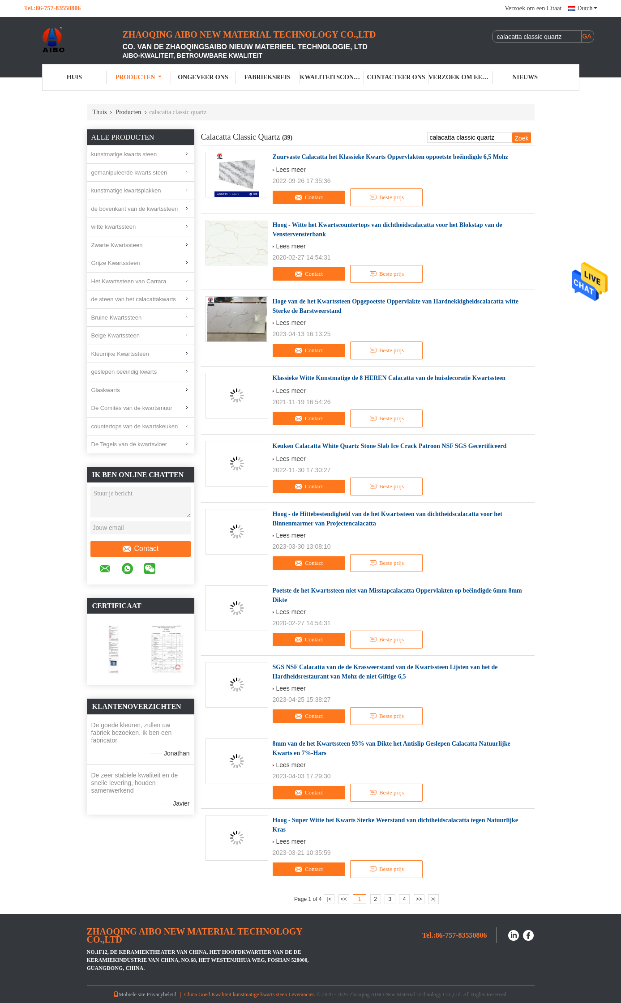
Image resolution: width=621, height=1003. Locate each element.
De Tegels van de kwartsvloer (129, 444)
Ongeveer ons (203, 77)
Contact (140, 549)
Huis (74, 77)
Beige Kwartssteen (115, 335)
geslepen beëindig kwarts (124, 371)
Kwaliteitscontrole (332, 77)
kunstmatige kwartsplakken (126, 190)
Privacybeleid (161, 994)
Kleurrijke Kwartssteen (120, 353)
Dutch (587, 8)
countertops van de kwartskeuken (134, 426)
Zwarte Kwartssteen (117, 245)
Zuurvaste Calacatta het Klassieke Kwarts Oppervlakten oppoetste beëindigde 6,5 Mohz (391, 157)
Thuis (100, 112)
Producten (139, 77)
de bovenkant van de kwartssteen (134, 208)
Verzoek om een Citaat (533, 8)
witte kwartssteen (113, 226)
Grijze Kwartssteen (115, 263)
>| (433, 899)
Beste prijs (386, 197)
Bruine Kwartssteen (116, 317)
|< (329, 899)
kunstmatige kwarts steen (124, 154)
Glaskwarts (105, 390)
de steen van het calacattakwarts (133, 299)
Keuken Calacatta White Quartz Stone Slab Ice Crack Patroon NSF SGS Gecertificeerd (390, 446)
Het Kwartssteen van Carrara (129, 281)
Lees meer (291, 169)
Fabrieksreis (267, 77)
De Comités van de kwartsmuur (131, 408)
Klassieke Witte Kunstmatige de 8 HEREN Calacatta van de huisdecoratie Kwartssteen (389, 378)
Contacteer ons (396, 77)
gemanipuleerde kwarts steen (129, 172)
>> (419, 899)
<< (344, 899)
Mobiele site (129, 994)
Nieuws (525, 77)
